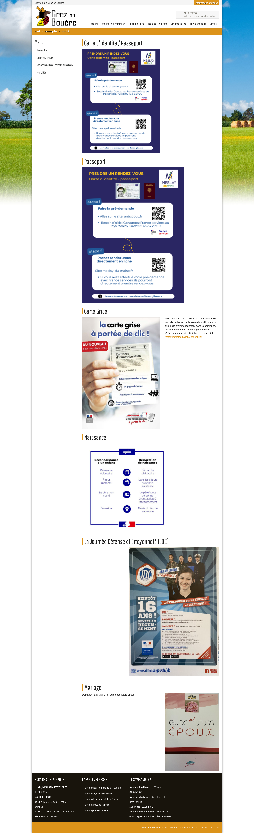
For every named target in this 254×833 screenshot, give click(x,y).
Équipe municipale (45, 57)
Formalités (66, 31)
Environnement (198, 24)
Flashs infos (42, 50)
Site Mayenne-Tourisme (97, 810)
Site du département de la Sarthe (102, 799)
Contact (213, 24)
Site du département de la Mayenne (103, 787)
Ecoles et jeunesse (157, 24)
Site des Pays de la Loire (97, 804)
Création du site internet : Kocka (204, 827)
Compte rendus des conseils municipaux (55, 65)
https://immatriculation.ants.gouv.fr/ (183, 337)
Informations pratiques (206, 3)
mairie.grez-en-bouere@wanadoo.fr (200, 16)
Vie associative (179, 24)
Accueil (94, 24)
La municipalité (136, 24)
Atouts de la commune (113, 24)
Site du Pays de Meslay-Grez (99, 793)
